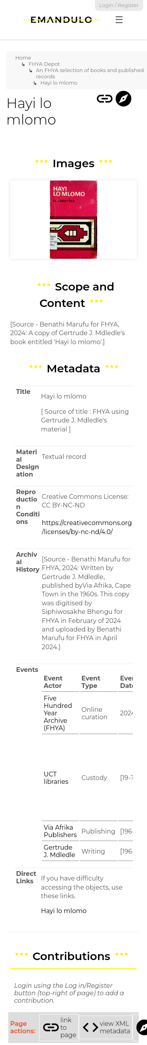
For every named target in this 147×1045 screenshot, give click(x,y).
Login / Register (119, 5)
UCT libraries (56, 778)
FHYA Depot (44, 64)
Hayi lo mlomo (58, 82)
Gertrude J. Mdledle (59, 851)
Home (23, 57)
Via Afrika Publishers (60, 831)
